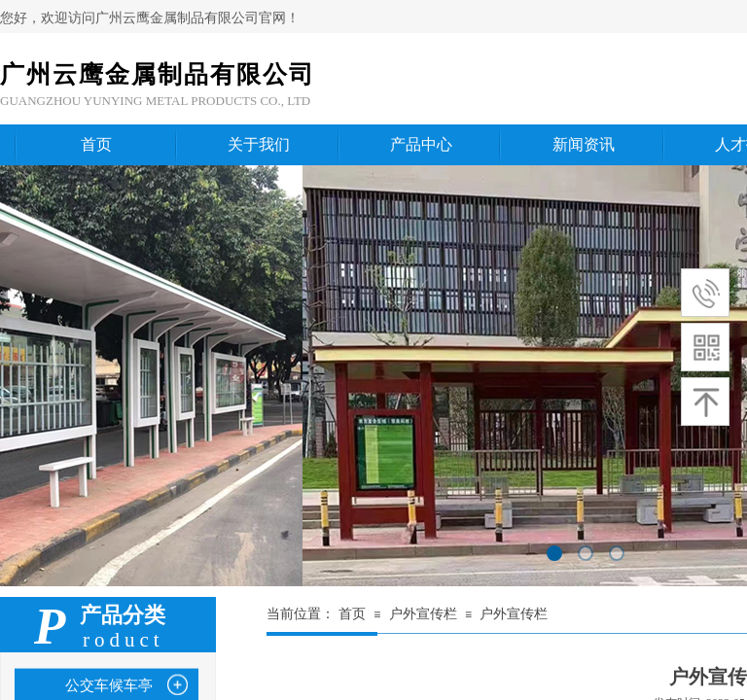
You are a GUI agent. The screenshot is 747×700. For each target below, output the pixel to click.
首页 (352, 614)
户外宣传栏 (423, 614)
